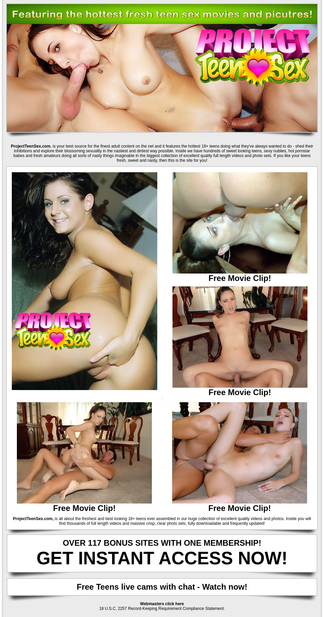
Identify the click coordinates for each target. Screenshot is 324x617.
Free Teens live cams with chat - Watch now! (162, 586)
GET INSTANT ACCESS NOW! (162, 558)
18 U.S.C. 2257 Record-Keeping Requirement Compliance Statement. (162, 608)
